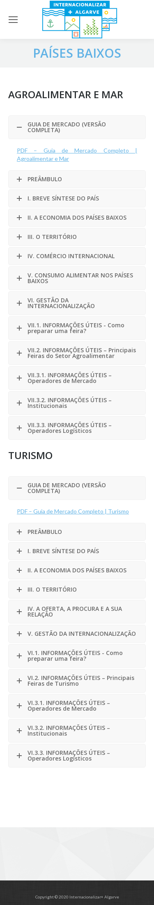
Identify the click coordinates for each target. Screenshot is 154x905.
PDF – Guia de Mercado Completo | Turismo (73, 511)
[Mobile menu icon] (13, 20)
